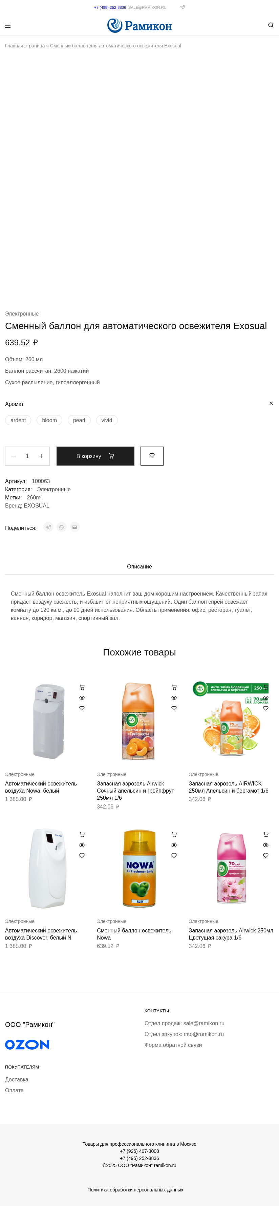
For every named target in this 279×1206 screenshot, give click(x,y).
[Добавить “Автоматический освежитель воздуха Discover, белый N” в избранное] (82, 855)
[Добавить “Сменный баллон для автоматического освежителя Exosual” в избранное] (152, 455)
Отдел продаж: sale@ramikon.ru (184, 1023)
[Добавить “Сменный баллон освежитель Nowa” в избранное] (174, 855)
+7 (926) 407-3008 (139, 1151)
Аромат (14, 404)
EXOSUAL (36, 506)
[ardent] (18, 420)
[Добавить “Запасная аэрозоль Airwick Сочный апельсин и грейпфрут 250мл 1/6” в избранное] (174, 708)
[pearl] (79, 420)
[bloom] (49, 420)
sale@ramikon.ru (147, 7)
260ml (34, 497)
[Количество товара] (27, 456)
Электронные (22, 314)
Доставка (16, 1079)
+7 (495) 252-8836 (139, 1158)
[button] (82, 687)
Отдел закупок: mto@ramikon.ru (184, 1034)
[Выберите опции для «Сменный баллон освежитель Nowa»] (174, 834)
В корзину (95, 456)
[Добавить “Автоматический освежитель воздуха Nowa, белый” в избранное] (82, 708)
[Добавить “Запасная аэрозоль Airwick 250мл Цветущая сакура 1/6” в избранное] (266, 855)
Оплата (14, 1090)
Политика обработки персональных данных (135, 1189)
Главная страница (25, 45)
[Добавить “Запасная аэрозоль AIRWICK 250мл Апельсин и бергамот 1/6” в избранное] (266, 708)
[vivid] (107, 420)
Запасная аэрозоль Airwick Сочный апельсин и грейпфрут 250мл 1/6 (135, 791)
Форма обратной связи (173, 1045)
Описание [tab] (139, 566)
